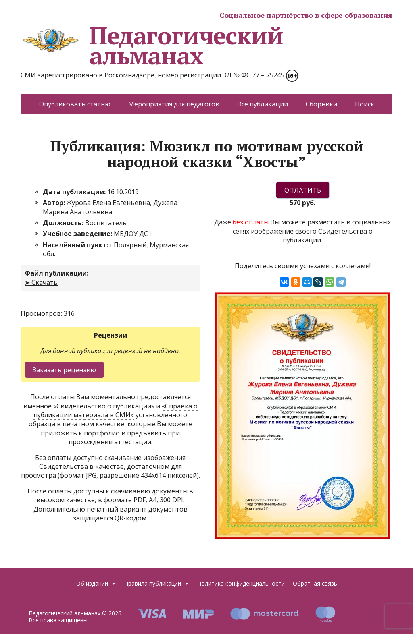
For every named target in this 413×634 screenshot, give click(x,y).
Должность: (64, 222)
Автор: (55, 202)
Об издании (96, 584)
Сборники (321, 103)
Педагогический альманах (152, 45)
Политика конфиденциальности (241, 583)
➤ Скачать (41, 282)
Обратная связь (315, 583)
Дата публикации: (75, 191)
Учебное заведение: (78, 233)
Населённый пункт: (76, 244)
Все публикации (262, 103)
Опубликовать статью (75, 103)
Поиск (364, 103)
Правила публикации (156, 584)
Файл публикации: (56, 273)
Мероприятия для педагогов (173, 103)
